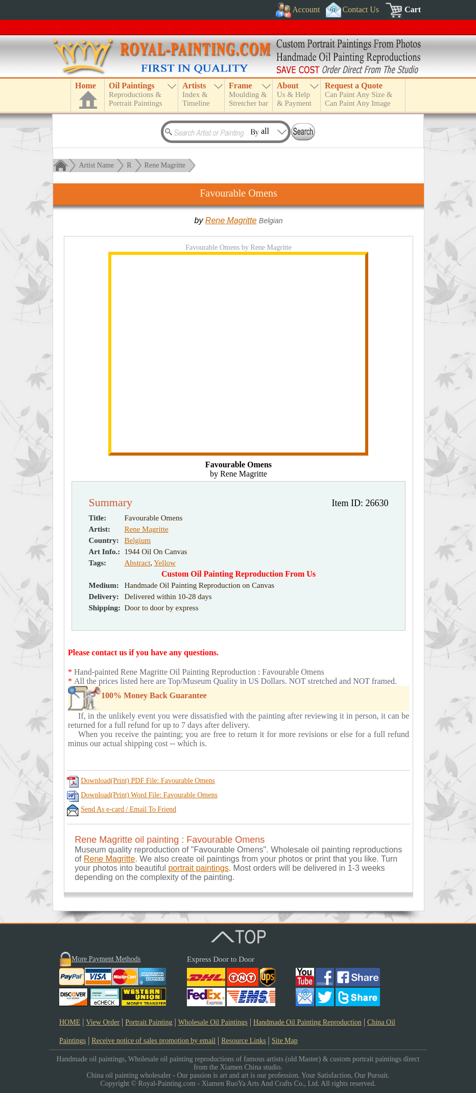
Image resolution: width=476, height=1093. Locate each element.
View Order (103, 1022)
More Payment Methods (106, 959)
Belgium (138, 540)
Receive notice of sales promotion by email (153, 1040)
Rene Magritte (165, 165)
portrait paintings (198, 868)
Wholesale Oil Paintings (213, 1022)
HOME (69, 1022)
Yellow (165, 563)
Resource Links (243, 1040)
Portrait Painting (148, 1022)
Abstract (138, 563)
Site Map (285, 1040)
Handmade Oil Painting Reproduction (307, 1022)
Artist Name (96, 165)
